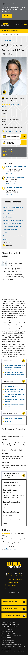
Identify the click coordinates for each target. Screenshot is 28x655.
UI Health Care (10, 640)
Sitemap (3, 640)
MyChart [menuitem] (14, 31)
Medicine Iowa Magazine (8, 646)
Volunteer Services (16, 635)
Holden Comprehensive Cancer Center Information (11, 475)
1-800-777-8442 (8, 152)
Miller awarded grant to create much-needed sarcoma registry (14, 373)
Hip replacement (8, 210)
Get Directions (9, 173)
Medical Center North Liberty (16, 167)
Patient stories (8, 381)
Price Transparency (6, 637)
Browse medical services (15, 588)
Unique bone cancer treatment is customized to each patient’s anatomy (15, 367)
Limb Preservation (8, 217)
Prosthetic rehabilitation (10, 229)
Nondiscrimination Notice (8, 622)
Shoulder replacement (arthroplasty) (13, 236)
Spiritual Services (5, 635)
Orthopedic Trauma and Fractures (13, 220)
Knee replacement (8, 214)
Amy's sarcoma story (11, 386)
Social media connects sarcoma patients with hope (14, 395)
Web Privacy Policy (6, 626)
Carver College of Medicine (8, 642)
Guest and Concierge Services (9, 633)
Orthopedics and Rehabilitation (12, 223)
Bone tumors (9, 421)
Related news (7, 361)
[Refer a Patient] (14, 142)
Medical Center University (15, 177)
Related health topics (10, 413)
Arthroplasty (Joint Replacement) (13, 207)
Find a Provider (7, 40)
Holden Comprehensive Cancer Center (11, 644)
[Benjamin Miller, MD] (14, 290)
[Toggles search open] (22, 24)
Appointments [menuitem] (5, 30)
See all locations (13, 582)
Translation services (6, 629)
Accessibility (16, 626)
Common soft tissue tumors (13, 418)
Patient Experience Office (7, 631)
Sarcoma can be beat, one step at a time (14, 406)
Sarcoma (5, 233)
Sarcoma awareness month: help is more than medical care (15, 390)
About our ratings (10, 549)
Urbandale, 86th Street (14, 188)
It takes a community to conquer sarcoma (14, 400)
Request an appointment (15, 579)
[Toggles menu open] (25, 24)
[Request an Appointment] (14, 136)
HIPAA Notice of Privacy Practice (10, 624)
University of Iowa (20, 646)
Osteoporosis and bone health (12, 226)
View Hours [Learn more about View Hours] (7, 16)
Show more (9, 245)
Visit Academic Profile (13, 131)
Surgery (5, 239)
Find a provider (12, 585)
